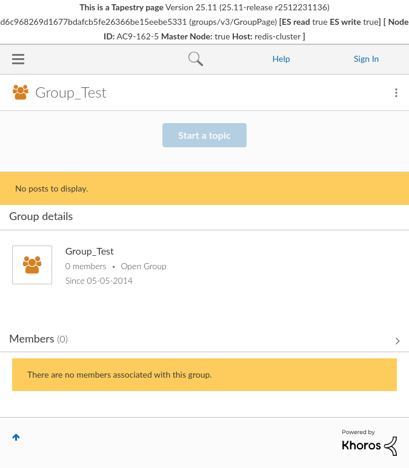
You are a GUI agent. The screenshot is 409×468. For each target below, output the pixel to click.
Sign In (366, 58)
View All (204, 341)
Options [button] (396, 92)
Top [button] (16, 437)
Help (281, 58)
